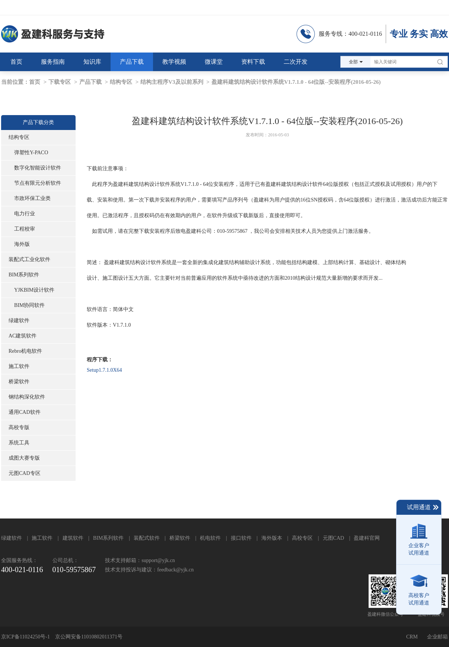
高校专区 (302, 538)
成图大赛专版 (24, 458)
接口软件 (241, 538)
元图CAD (333, 538)
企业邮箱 (437, 637)
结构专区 (121, 82)
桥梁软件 (19, 381)
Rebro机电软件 (25, 351)
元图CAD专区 (25, 473)
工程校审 (24, 229)
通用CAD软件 (25, 412)
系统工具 (19, 442)
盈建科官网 (367, 538)
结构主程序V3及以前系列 (171, 82)
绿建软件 (19, 320)
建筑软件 (73, 538)
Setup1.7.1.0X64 (104, 370)
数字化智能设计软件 (37, 168)
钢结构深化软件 (27, 397)
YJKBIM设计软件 (34, 290)
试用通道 (423, 507)
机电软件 (210, 538)
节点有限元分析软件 (37, 183)
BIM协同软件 (29, 305)
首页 (34, 82)
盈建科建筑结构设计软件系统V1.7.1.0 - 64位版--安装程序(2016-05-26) (296, 82)
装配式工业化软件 (29, 259)
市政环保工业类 (32, 198)
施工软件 (19, 366)
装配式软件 (147, 538)
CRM (412, 637)
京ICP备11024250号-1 (25, 637)
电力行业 (24, 213)
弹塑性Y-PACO (31, 152)
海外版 (22, 244)
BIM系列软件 (24, 274)
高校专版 (19, 427)
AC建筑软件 (22, 336)
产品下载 (90, 82)
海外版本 (271, 538)
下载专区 (59, 82)
